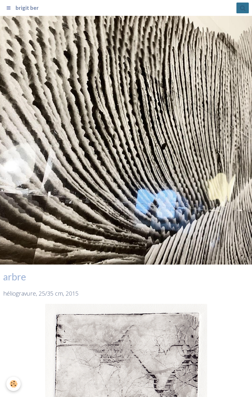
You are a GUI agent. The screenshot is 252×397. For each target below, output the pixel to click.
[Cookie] (13, 384)
